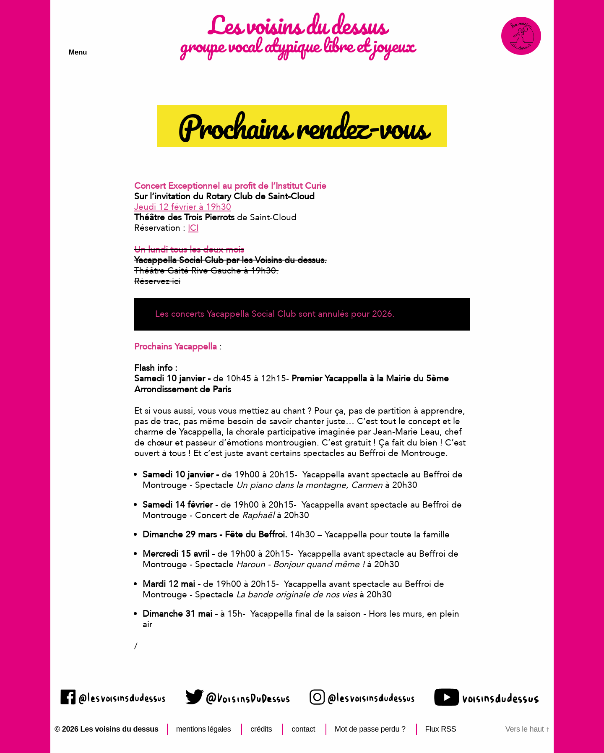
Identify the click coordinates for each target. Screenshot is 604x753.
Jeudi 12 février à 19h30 (182, 207)
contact (303, 729)
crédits (261, 729)
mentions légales (203, 729)
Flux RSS (440, 729)
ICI (193, 228)
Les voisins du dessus (295, 27)
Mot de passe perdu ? (370, 729)
